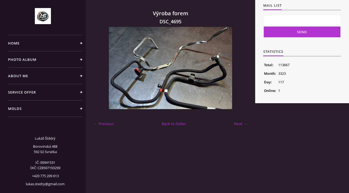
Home (14, 43)
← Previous (104, 123)
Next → (240, 123)
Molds (15, 108)
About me (18, 75)
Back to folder (174, 123)
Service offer (22, 92)
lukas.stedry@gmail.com (45, 183)
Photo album (22, 59)
